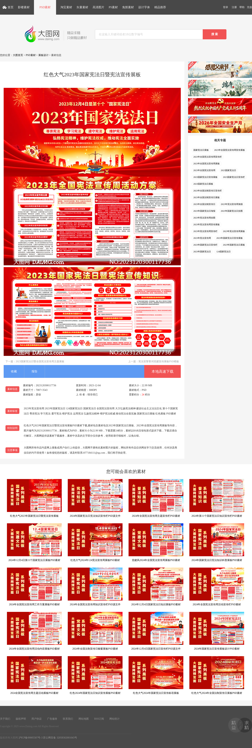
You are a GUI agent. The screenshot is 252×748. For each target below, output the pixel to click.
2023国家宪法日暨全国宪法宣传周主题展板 (40, 361)
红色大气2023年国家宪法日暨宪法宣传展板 (34, 498)
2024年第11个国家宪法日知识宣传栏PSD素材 (216, 498)
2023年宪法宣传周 (202, 238)
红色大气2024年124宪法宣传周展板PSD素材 (95, 542)
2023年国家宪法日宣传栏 (205, 245)
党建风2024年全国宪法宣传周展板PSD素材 (156, 542)
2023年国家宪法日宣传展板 (229, 238)
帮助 (242, 7)
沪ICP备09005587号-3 (31, 737)
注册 (234, 7)
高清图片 (98, 7)
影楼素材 (24, 7)
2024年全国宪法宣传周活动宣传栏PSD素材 (216, 587)
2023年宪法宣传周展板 (234, 231)
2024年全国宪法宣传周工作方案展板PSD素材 (34, 587)
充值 (249, 7)
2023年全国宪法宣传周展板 (206, 163)
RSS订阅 (99, 718)
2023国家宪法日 (228, 170)
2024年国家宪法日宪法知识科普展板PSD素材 (216, 542)
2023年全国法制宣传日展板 (206, 197)
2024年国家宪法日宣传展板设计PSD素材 (216, 631)
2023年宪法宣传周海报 (232, 204)
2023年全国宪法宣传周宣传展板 (229, 150)
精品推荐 (160, 7)
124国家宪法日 (223, 251)
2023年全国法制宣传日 (204, 204)
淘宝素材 (66, 7)
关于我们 (5, 718)
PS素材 (113, 7)
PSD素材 (45, 7)
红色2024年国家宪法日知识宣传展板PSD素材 (95, 675)
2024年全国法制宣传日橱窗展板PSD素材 (95, 631)
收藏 (14, 371)
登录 (225, 7)
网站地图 (84, 718)
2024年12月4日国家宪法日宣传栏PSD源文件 (156, 631)
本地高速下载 (162, 371)
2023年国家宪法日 (202, 251)
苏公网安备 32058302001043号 (60, 737)
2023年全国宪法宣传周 (204, 170)
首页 (11, 7)
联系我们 (68, 718)
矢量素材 (82, 7)
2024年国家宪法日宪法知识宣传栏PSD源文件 (95, 498)
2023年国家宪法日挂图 (232, 211)
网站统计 (114, 718)
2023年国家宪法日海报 (204, 211)
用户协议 (36, 718)
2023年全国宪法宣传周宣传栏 (207, 157)
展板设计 (43, 55)
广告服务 (52, 718)
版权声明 (21, 718)
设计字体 (144, 7)
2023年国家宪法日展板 (234, 245)
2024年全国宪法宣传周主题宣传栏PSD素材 (156, 498)
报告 (34, 371)
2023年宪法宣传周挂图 (204, 217)
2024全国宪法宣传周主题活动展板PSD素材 (34, 675)
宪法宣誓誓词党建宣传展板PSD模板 (158, 361)
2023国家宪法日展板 (203, 184)
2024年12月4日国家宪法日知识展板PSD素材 (156, 587)
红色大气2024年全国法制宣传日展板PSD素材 (216, 675)
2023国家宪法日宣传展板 (205, 177)
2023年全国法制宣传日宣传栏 (207, 190)
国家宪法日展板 (201, 150)
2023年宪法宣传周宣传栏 (205, 231)
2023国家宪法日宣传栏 (234, 177)
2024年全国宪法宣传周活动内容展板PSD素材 (34, 631)
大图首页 (18, 55)
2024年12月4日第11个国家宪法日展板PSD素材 (34, 542)
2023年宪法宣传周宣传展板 (206, 224)
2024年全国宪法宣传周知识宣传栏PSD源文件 (95, 587)
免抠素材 (128, 7)
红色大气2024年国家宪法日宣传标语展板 (156, 675)
